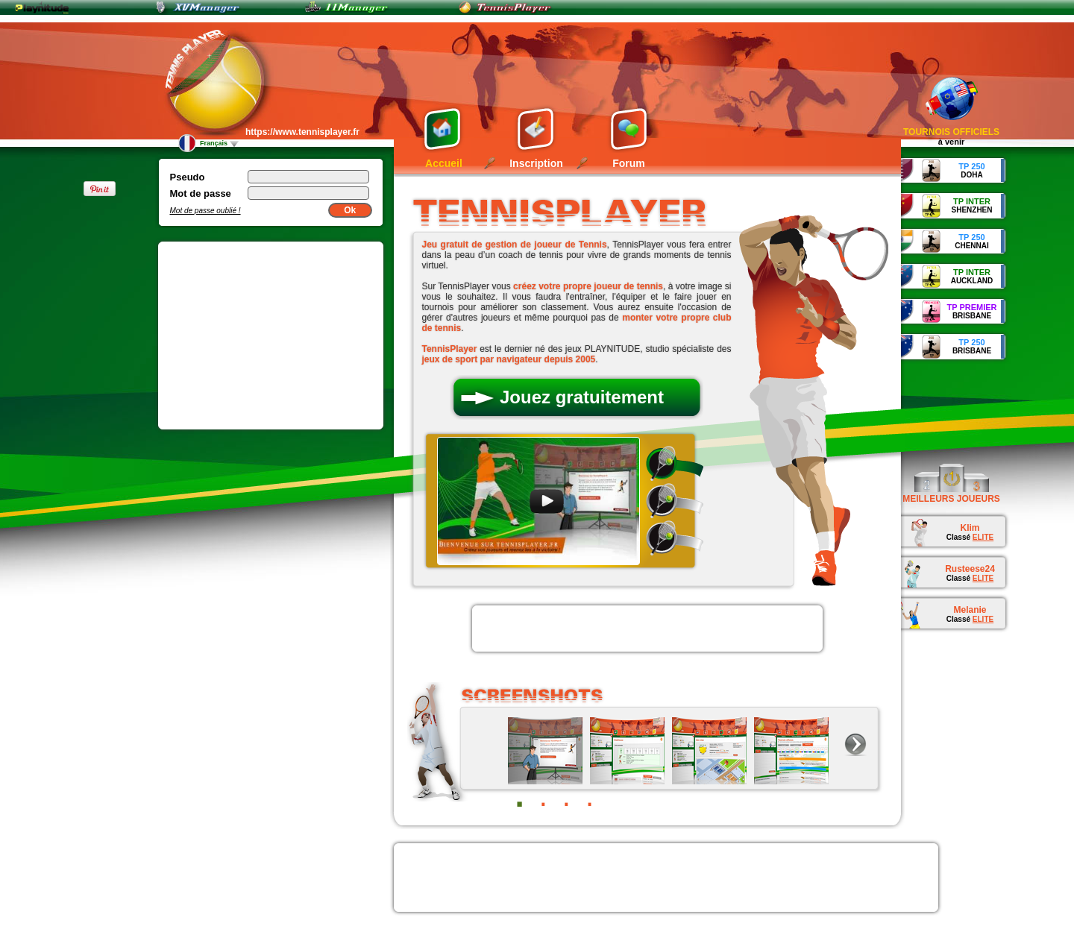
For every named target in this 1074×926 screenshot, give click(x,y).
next (855, 744)
